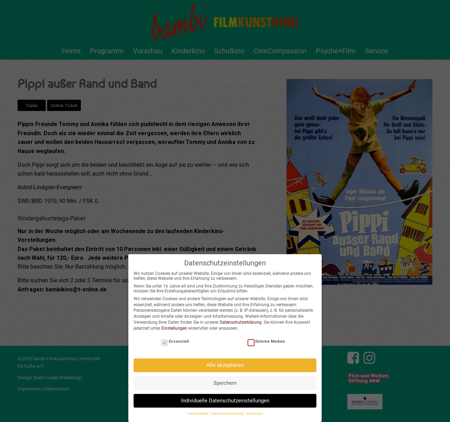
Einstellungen (174, 324)
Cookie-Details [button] (198, 409)
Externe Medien (266, 337)
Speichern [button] (225, 379)
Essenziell (175, 337)
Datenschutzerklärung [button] (228, 409)
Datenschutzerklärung (241, 318)
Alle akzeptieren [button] (225, 361)
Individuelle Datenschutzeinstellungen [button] (225, 396)
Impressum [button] (254, 409)
